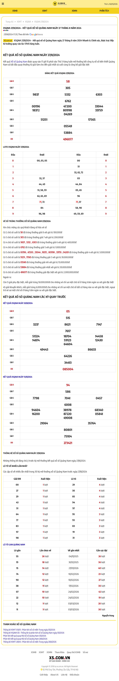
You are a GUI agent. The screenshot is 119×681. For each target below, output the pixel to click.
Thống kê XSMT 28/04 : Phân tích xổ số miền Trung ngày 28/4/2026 (29, 641)
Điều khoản (74, 674)
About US (54, 674)
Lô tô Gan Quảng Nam (14, 544)
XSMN (74, 10)
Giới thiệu (44, 674)
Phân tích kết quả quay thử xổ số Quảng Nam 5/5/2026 (24, 635)
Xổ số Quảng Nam (19, 61)
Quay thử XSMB (73, 652)
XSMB (14, 10)
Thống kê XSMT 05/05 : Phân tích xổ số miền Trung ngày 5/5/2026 (29, 629)
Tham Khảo (59, 652)
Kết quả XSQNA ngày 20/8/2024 (18, 303)
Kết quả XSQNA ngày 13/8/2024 (17, 377)
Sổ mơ (85, 652)
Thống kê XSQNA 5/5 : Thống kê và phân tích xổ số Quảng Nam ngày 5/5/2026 (33, 632)
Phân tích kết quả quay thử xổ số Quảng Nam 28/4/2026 (25, 638)
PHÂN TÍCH (104, 10)
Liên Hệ (64, 674)
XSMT (44, 10)
